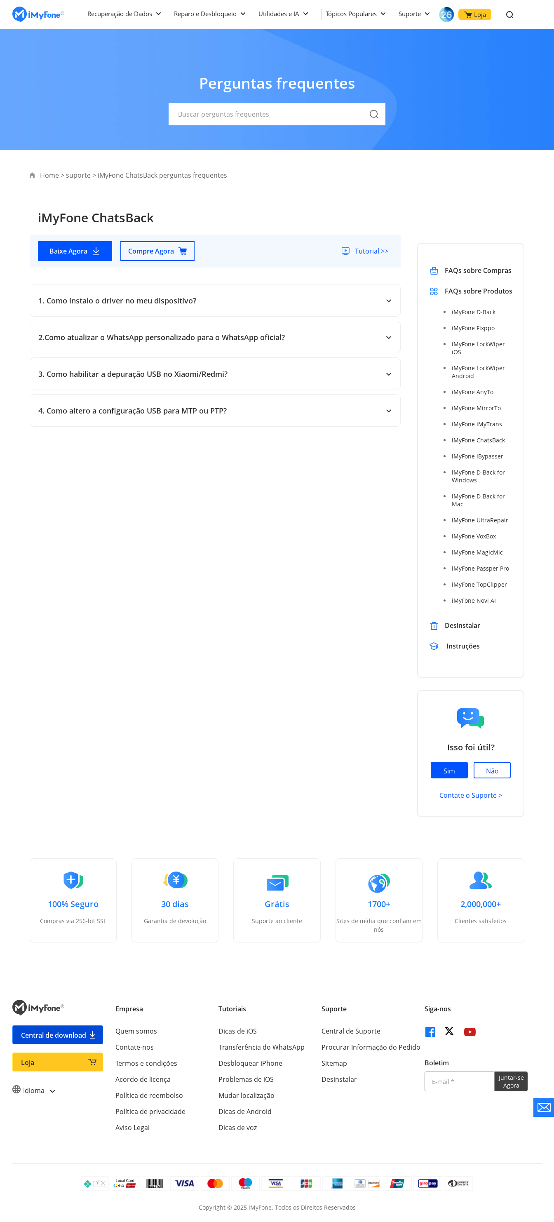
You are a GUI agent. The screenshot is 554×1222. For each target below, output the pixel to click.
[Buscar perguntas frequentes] (277, 114)
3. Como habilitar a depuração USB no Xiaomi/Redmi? (215, 374)
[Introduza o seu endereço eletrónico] (460, 1081)
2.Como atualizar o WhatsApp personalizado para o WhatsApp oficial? (215, 337)
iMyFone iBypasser (477, 456)
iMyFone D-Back (473, 312)
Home (49, 175)
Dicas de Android (245, 1111)
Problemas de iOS (246, 1079)
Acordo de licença (143, 1079)
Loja (475, 14)
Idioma (33, 1090)
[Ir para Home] (38, 15)
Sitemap (334, 1063)
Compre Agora (157, 251)
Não (492, 771)
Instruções (463, 646)
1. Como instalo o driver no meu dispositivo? (215, 301)
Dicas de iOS (237, 1031)
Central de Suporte (351, 1031)
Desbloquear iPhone (250, 1063)
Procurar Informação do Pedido (371, 1047)
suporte (78, 175)
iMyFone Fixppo (473, 328)
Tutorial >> (370, 251)
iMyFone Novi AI (474, 600)
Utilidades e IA (278, 13)
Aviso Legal (132, 1127)
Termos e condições (146, 1063)
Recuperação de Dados (119, 13)
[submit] (374, 123)
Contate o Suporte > (470, 795)
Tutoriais (232, 1008)
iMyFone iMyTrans (477, 424)
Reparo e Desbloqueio (205, 13)
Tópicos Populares (351, 13)
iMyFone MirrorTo (476, 408)
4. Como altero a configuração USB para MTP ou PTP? (215, 411)
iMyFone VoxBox (474, 536)
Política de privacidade (150, 1111)
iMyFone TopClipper (479, 584)
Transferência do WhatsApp (261, 1047)
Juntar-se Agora (511, 1081)
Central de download (53, 1035)
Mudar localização (246, 1095)
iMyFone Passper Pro (480, 568)
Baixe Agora (75, 251)
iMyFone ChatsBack (478, 440)
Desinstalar (462, 625)
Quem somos (136, 1031)
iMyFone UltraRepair (480, 520)
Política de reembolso (149, 1095)
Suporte (410, 13)
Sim (449, 771)
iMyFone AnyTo (472, 392)
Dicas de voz (237, 1127)
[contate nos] (543, 1107)
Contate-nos (134, 1047)
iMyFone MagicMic (477, 552)
